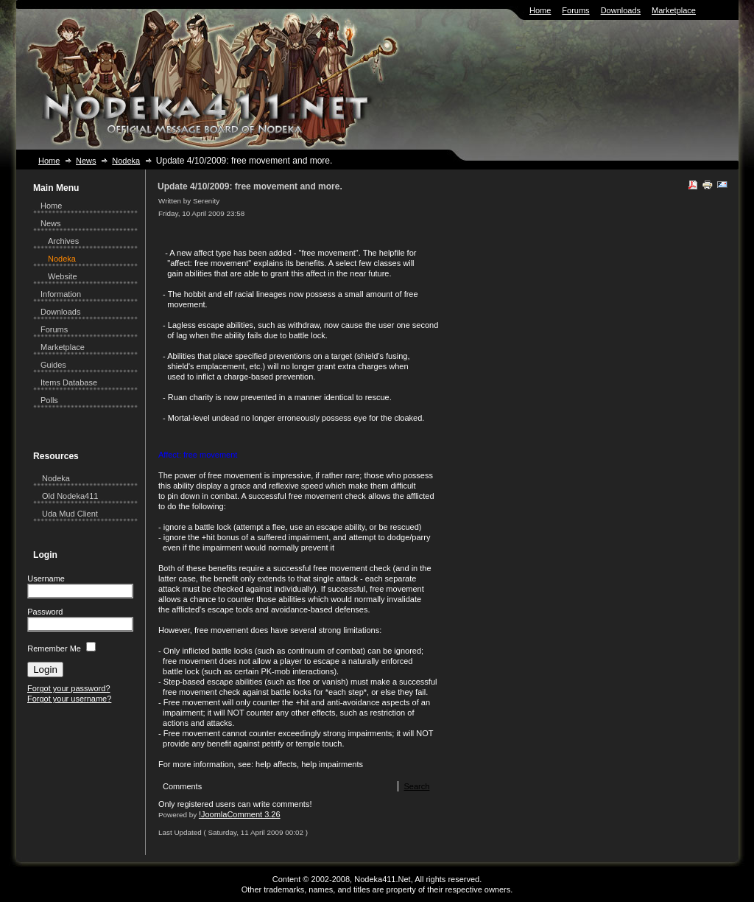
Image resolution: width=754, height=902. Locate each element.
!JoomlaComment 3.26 (240, 814)
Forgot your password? (68, 688)
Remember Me (54, 648)
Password (45, 611)
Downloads (621, 10)
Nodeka (126, 160)
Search (416, 786)
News (86, 160)
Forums (575, 10)
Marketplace (674, 10)
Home (540, 10)
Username (46, 578)
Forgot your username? (69, 698)
